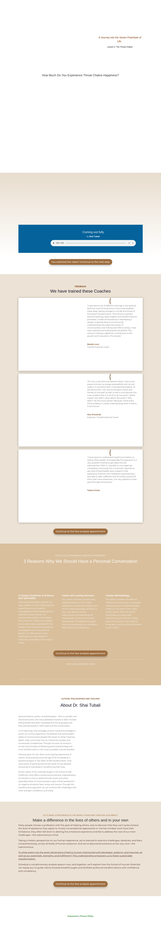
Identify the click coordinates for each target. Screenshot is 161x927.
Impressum (73, 916)
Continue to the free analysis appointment (80, 531)
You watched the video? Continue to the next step (80, 262)
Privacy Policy (87, 916)
